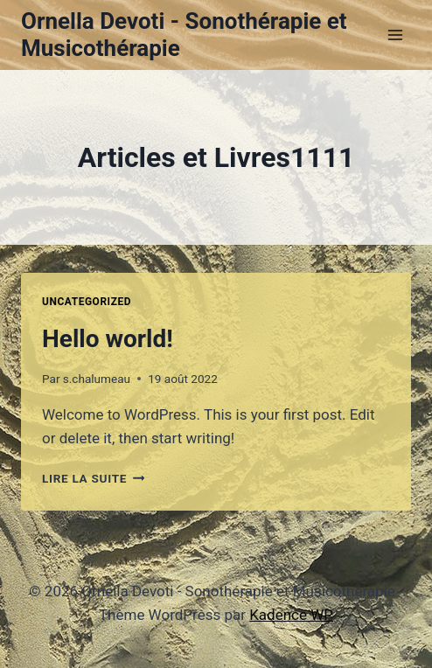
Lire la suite (93, 478)
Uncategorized (86, 302)
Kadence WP (291, 614)
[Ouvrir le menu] (395, 34)
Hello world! (107, 338)
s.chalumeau (96, 379)
